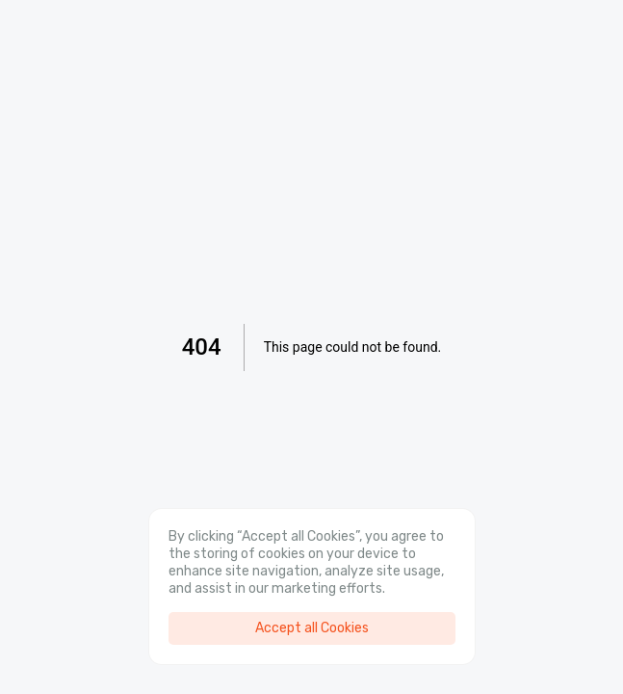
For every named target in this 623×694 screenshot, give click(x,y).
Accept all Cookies (312, 628)
